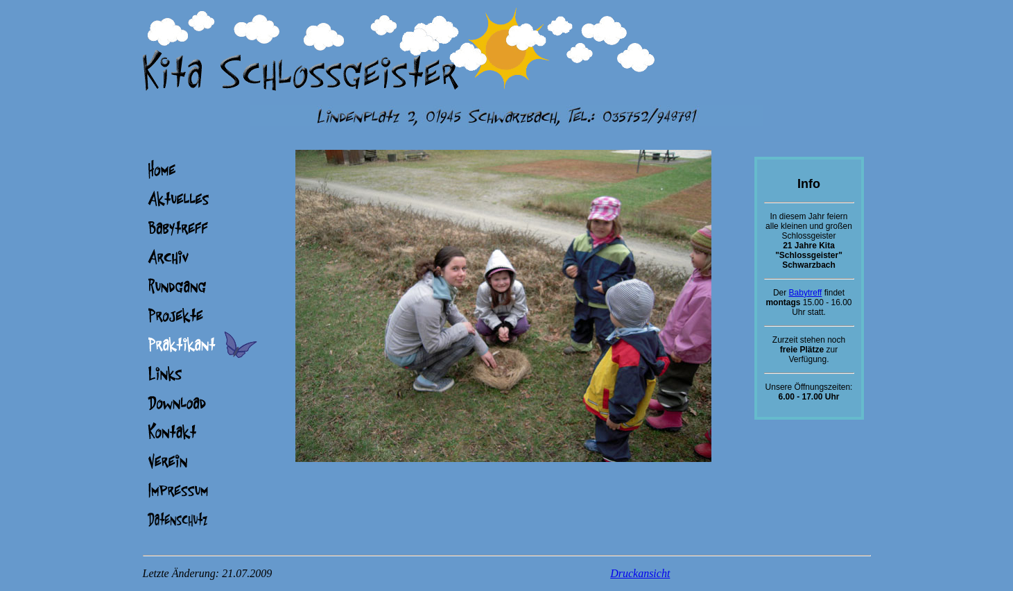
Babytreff (805, 293)
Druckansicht (640, 573)
